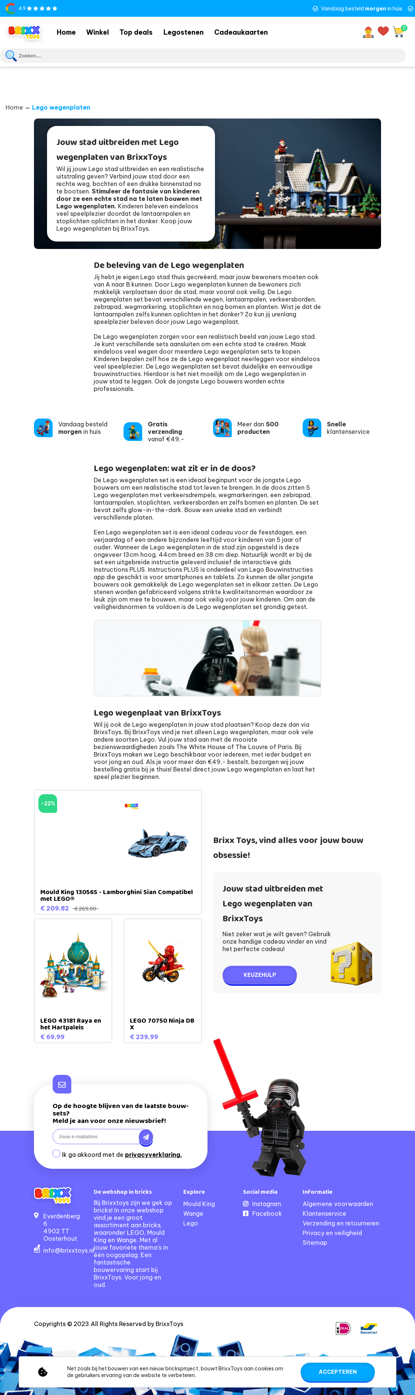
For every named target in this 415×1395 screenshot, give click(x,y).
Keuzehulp (260, 973)
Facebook (267, 1212)
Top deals (146, 31)
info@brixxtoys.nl (68, 1249)
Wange (193, 1212)
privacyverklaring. (153, 1153)
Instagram (266, 1202)
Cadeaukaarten (255, 31)
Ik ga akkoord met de (122, 1153)
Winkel (104, 31)
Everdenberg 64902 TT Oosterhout (61, 1226)
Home (68, 31)
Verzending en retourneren (341, 1222)
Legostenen (196, 31)
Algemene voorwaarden (338, 1202)
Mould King (199, 1202)
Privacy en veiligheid (332, 1231)
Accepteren (338, 1372)
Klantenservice (324, 1212)
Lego (190, 1222)
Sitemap (315, 1241)
